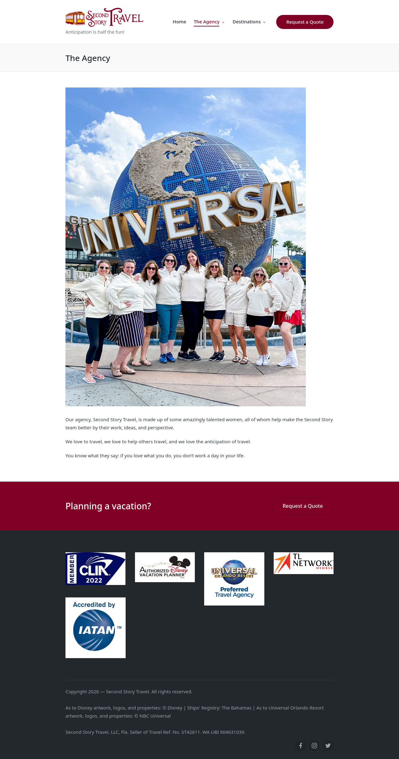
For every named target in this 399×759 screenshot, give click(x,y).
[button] (305, 22)
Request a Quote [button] (303, 505)
